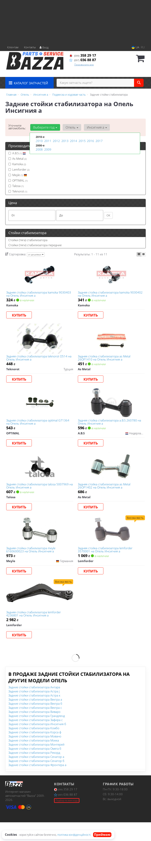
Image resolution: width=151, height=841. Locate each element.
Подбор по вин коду (67, 819)
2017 (99, 141)
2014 (73, 141)
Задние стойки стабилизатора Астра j (34, 710)
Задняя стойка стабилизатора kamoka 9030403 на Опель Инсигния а (33, 295)
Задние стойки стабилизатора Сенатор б (36, 779)
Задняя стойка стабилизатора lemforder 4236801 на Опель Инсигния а (34, 630)
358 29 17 (82, 55)
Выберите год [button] (45, 127)
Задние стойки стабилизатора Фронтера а (37, 783)
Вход (44, 47)
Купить (20, 316)
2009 (47, 149)
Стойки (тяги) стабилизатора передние (35, 245)
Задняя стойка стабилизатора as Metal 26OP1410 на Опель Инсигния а (105, 362)
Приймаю (102, 834)
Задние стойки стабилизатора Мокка (33, 759)
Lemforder (18, 169)
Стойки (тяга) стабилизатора (27, 240)
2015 (82, 141)
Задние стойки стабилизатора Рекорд (34, 771)
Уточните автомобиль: (17, 126)
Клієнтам (12, 47)
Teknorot (17, 191)
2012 (56, 141)
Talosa (16, 186)
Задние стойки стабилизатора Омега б (34, 767)
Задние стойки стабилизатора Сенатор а (36, 775)
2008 (39, 149)
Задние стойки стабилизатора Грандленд (36, 734)
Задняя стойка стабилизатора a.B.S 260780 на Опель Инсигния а (110, 429)
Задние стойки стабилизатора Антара (34, 706)
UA (135, 47)
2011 (47, 141)
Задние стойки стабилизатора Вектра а (35, 718)
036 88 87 (82, 59)
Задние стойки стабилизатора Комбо (33, 747)
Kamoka (17, 164)
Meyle (17, 175)
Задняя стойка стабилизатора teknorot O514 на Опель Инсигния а (37, 362)
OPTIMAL (18, 180)
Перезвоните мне (84, 64)
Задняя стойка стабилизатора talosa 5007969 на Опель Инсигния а (38, 496)
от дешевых (36, 254)
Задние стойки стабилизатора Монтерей (36, 763)
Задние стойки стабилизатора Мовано (34, 755)
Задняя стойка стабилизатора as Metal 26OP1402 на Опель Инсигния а (105, 496)
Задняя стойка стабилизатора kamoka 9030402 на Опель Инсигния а (105, 295)
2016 (90, 141)
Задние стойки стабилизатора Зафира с (35, 739)
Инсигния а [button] (94, 127)
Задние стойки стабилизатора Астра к (34, 714)
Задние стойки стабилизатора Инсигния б (37, 743)
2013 (64, 141)
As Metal (17, 158)
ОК (108, 215)
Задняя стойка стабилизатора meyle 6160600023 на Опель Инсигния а (32, 563)
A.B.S (17, 153)
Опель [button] (70, 127)
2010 (39, 141)
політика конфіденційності (74, 835)
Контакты (30, 47)
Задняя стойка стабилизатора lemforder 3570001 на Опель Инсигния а (106, 563)
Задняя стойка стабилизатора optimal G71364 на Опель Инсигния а (38, 429)
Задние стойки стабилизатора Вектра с (35, 726)
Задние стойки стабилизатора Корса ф (34, 751)
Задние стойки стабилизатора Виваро (34, 730)
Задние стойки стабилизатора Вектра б (35, 722)
